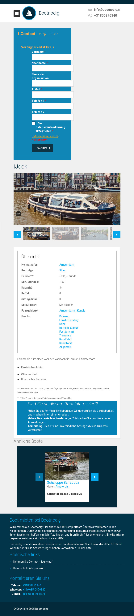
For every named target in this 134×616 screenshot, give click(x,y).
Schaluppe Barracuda (63, 482)
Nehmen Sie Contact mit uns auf (32, 561)
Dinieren (64, 316)
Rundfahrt (65, 339)
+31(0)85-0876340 (34, 589)
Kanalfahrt (65, 343)
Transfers (65, 335)
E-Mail (37, 89)
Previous (17, 232)
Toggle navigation (17, 13)
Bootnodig (49, 13)
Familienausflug (68, 320)
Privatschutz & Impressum (29, 568)
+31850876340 (105, 15)
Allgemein (65, 346)
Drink (62, 324)
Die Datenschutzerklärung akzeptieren (44, 127)
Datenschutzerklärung (45, 136)
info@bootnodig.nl (107, 9)
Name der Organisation (40, 76)
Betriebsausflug (68, 327)
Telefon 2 (38, 112)
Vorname (39, 51)
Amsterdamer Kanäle (72, 310)
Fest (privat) (66, 331)
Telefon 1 (39, 100)
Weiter (42, 148)
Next (116, 232)
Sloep (62, 270)
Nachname (40, 63)
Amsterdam (66, 264)
